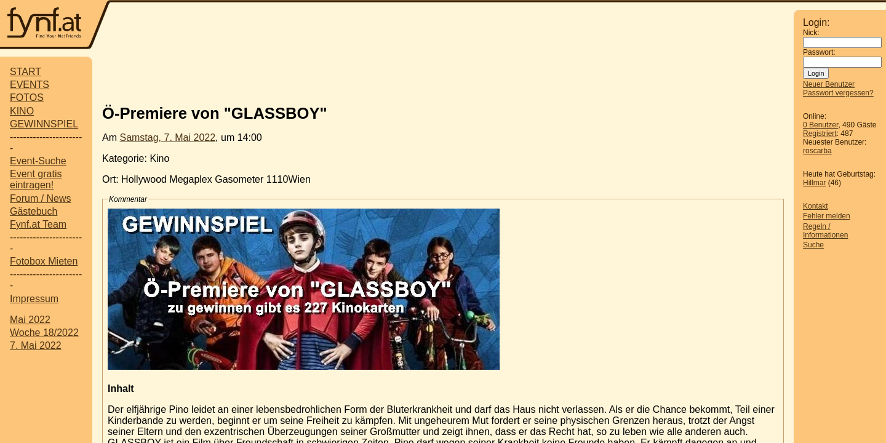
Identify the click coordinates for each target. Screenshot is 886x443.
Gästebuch (33, 211)
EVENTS (29, 84)
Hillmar (814, 182)
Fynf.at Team (38, 224)
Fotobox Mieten (44, 261)
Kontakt (815, 206)
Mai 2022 (30, 319)
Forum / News (40, 198)
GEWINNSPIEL (44, 124)
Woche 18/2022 (44, 332)
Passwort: (819, 52)
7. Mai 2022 (36, 345)
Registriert (820, 133)
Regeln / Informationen (825, 230)
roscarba (817, 150)
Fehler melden (826, 216)
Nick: (811, 32)
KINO (22, 111)
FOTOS (27, 97)
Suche (813, 245)
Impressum (34, 298)
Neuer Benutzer (829, 84)
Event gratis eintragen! (36, 179)
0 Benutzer (820, 125)
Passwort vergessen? (838, 93)
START (25, 71)
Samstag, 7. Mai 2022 (167, 137)
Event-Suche (38, 161)
